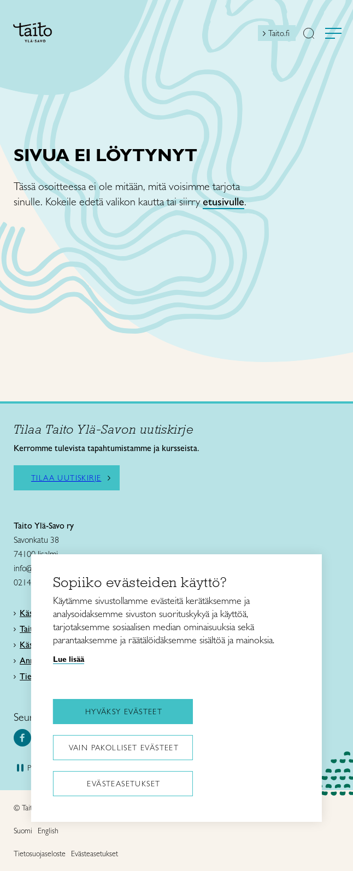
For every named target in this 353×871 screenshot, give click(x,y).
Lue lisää (68, 659)
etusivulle (223, 201)
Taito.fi (279, 33)
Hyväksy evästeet (123, 711)
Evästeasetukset (123, 783)
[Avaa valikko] (333, 33)
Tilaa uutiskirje (66, 477)
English (48, 830)
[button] (308, 34)
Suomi (23, 830)
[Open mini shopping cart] (248, 36)
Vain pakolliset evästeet (124, 747)
